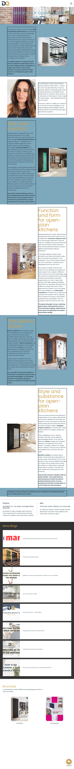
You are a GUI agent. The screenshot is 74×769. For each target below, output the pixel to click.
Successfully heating (25, 139)
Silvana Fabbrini (22, 148)
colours (47, 441)
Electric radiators (13, 331)
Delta (40, 477)
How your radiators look (57, 238)
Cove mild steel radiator (46, 308)
